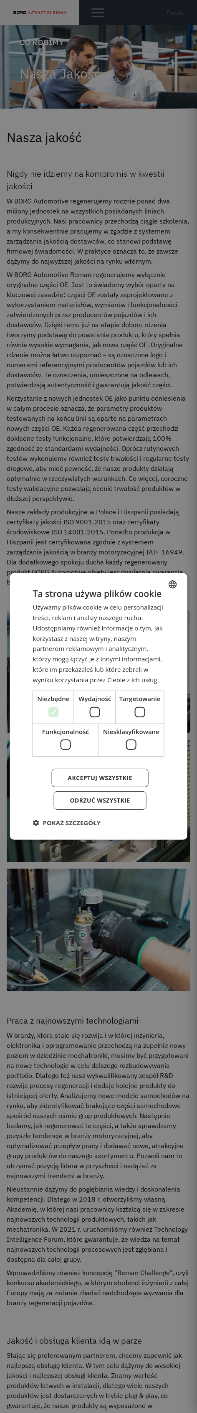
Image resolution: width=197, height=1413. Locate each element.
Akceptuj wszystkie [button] (100, 778)
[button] (67, 822)
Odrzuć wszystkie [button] (100, 800)
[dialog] (98, 706)
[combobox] (172, 584)
